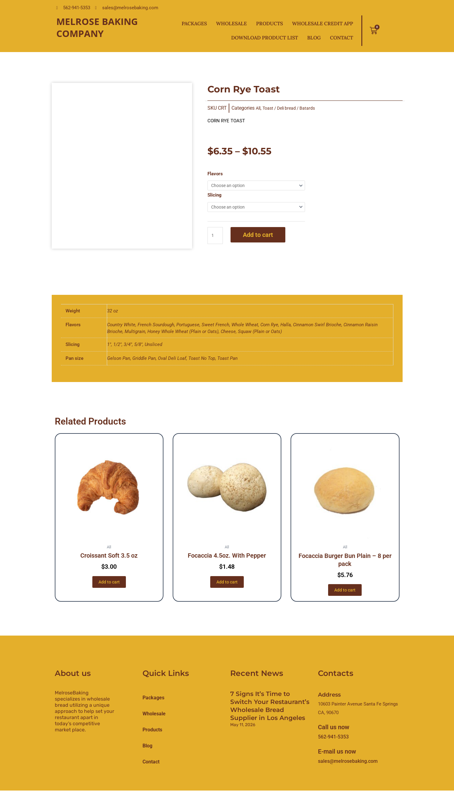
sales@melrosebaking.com (348, 764)
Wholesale (231, 23)
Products (269, 23)
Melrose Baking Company (97, 27)
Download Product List (264, 38)
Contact (341, 38)
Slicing (214, 196)
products (152, 732)
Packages (194, 23)
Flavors (215, 174)
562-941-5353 (333, 739)
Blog (314, 38)
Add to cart (259, 236)
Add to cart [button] (109, 584)
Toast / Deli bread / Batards (293, 108)
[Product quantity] (215, 237)
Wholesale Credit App (322, 23)
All (258, 108)
